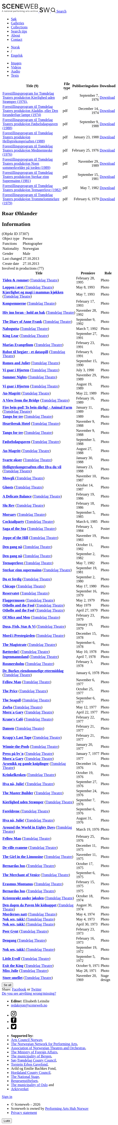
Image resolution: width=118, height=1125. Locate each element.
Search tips (19, 31)
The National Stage (25, 1077)
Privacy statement (24, 1113)
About (15, 35)
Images (16, 63)
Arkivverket (19, 1089)
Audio (15, 71)
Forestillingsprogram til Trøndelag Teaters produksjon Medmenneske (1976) (28, 150)
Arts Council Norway (26, 1040)
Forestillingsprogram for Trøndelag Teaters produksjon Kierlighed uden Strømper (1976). (29, 97)
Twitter (36, 989)
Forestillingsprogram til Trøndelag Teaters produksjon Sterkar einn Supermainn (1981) (28, 177)
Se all (7, 985)
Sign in (7, 1097)
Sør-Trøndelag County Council (33, 1060)
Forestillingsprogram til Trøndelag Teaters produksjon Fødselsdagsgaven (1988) (30, 124)
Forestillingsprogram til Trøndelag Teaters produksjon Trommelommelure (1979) (31, 199)
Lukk (7, 1120)
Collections (19, 27)
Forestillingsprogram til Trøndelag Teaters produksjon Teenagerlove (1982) (32, 188)
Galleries (17, 23)
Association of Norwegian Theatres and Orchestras (48, 1048)
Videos (16, 67)
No (15, 47)
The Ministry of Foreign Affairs (34, 1052)
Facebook (19, 989)
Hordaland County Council (30, 1072)
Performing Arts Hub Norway (67, 1108)
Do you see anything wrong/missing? (29, 993)
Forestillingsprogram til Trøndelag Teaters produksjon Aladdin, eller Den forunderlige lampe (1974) (30, 111)
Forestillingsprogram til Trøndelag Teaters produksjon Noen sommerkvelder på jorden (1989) (28, 163)
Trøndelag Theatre (44, 280)
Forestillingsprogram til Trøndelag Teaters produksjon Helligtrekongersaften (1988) (28, 137)
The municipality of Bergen (31, 1056)
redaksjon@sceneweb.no (29, 1005)
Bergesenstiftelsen (24, 1081)
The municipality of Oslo (29, 1085)
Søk (14, 19)
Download (107, 97)
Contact (16, 39)
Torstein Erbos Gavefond (29, 1064)
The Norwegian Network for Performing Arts (44, 1044)
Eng (17, 55)
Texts (15, 75)
